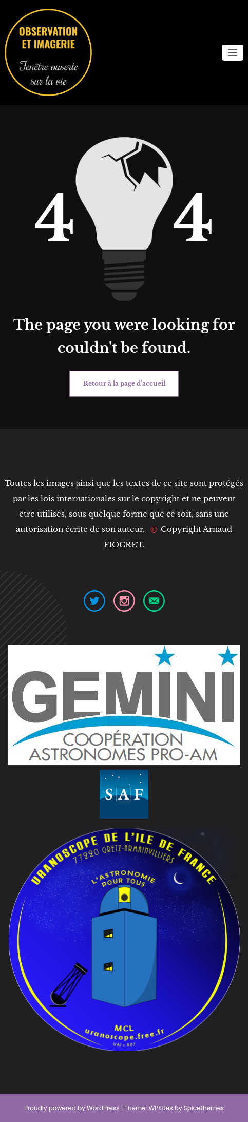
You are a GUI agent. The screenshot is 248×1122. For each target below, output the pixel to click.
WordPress (103, 1108)
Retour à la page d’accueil (124, 383)
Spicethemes (204, 1108)
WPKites (162, 1108)
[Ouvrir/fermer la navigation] (233, 53)
